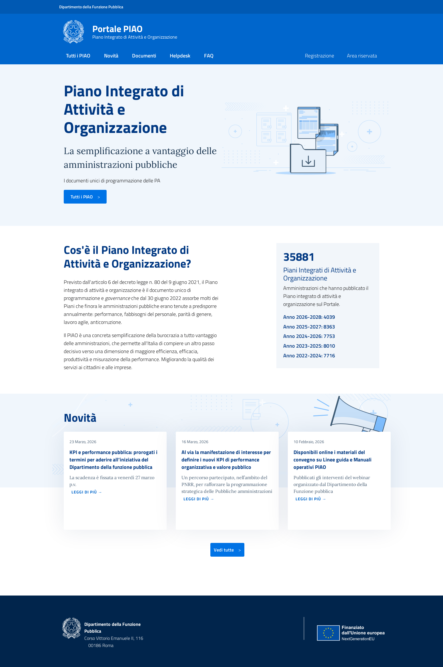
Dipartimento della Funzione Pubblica (91, 7)
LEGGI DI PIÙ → (86, 492)
